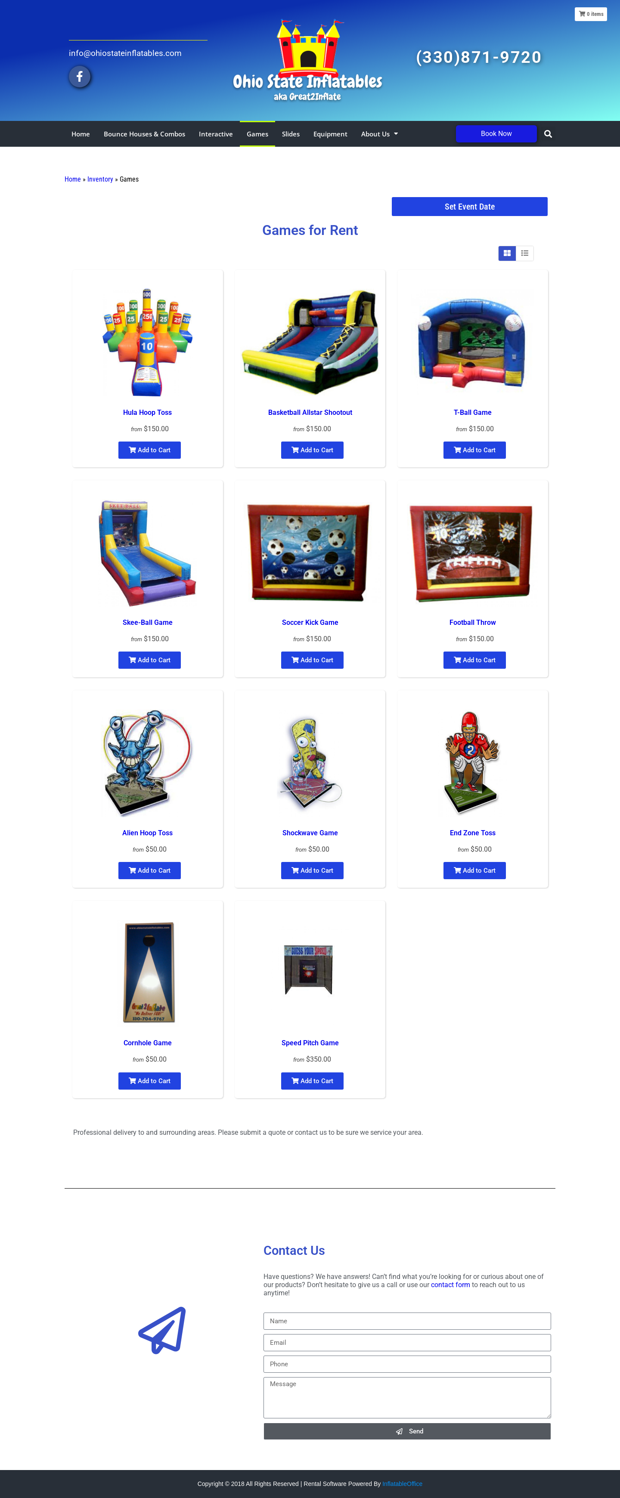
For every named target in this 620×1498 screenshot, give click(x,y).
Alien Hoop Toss (147, 833)
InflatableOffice (402, 1483)
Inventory (100, 179)
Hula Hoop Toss (147, 412)
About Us (379, 133)
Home (80, 134)
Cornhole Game (148, 1043)
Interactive (216, 134)
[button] (548, 134)
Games (257, 134)
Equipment (330, 134)
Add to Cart (149, 450)
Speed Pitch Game (310, 1043)
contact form (450, 1285)
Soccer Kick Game (310, 622)
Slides (291, 134)
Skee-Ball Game (148, 622)
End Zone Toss (473, 833)
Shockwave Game (310, 833)
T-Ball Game (473, 412)
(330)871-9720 (479, 57)
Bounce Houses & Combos (144, 134)
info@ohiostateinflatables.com (125, 53)
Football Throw (473, 622)
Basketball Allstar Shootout (310, 412)
